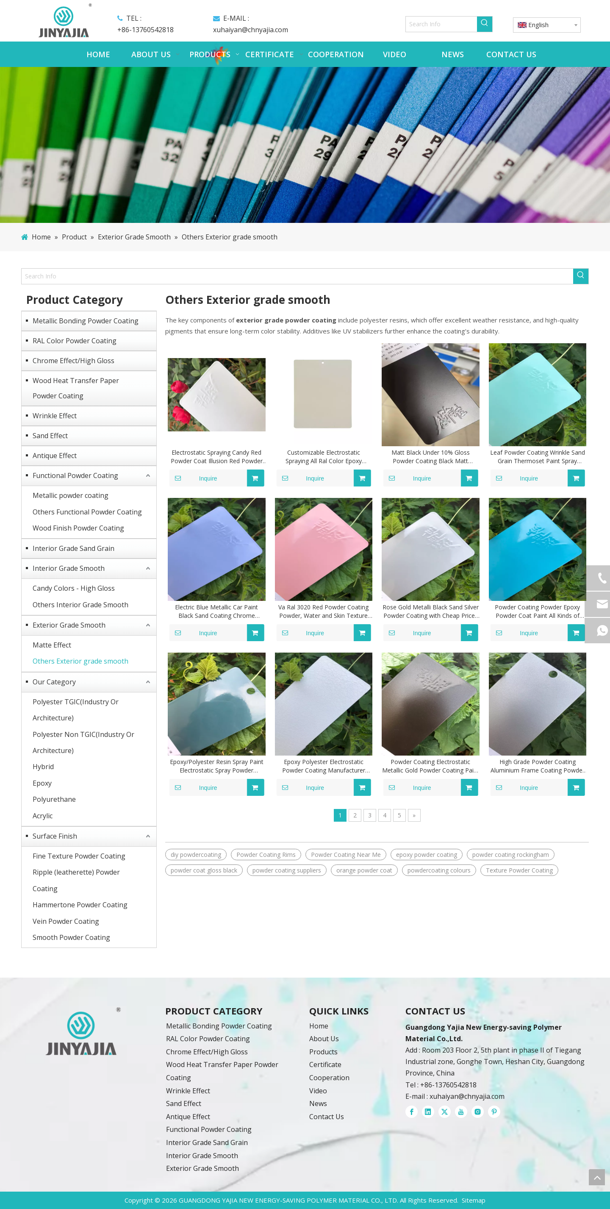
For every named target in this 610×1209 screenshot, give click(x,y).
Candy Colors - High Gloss (74, 588)
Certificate (325, 1064)
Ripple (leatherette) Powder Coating (76, 880)
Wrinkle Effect (55, 415)
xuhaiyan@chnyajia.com (250, 29)
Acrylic (43, 815)
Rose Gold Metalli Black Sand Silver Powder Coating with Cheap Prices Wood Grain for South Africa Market (431, 611)
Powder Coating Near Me (346, 854)
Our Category (54, 681)
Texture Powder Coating (519, 870)
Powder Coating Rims (266, 854)
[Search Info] (441, 24)
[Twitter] (444, 1112)
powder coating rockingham (510, 854)
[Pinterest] (494, 1112)
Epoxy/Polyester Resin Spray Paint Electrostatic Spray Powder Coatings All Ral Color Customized (216, 766)
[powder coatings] (83, 1031)
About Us (324, 1038)
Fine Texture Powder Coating (79, 856)
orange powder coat (364, 870)
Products (323, 1051)
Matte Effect (52, 645)
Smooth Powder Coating (71, 937)
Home (318, 1026)
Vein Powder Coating (66, 921)
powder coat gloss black (204, 870)
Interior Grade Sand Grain (73, 548)
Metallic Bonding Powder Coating (86, 320)
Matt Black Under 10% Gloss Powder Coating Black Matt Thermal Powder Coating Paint (430, 456)
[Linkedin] (428, 1112)
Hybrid (43, 766)
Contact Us (326, 1116)
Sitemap (473, 1200)
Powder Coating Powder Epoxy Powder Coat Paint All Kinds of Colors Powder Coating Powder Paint (537, 611)
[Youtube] (461, 1112)
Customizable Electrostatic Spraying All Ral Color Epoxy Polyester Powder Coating (324, 456)
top (597, 1177)
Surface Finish (55, 836)
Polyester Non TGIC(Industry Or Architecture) (83, 742)
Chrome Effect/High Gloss (73, 360)
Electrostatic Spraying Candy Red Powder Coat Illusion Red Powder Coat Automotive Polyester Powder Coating (216, 456)
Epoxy (42, 783)
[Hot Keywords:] (484, 24)
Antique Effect (55, 455)
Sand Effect (50, 435)
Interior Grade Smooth (69, 568)
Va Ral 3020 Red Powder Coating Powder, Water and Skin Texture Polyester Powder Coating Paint (323, 611)
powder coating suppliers (286, 870)
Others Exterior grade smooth (80, 661)
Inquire (193, 478)
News (318, 1103)
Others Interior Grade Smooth (80, 604)
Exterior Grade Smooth (69, 625)
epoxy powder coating (426, 854)
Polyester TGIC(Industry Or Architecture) (76, 710)
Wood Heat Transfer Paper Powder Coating (76, 388)
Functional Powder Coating (75, 475)
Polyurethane (54, 799)
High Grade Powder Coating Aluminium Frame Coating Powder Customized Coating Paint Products (537, 766)
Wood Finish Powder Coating (78, 528)
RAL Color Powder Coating (74, 340)
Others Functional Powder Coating (87, 512)
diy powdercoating (196, 854)
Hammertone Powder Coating (80, 904)
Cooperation (329, 1077)
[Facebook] (411, 1112)
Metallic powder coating (70, 495)
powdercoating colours (439, 870)
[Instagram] (477, 1112)
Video (318, 1090)
